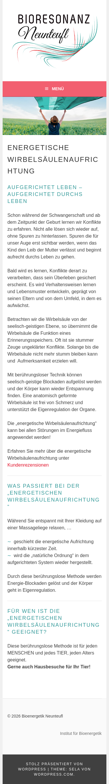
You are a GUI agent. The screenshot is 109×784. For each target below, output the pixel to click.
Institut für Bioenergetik (80, 733)
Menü (58, 88)
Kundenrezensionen (28, 465)
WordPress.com (54, 774)
